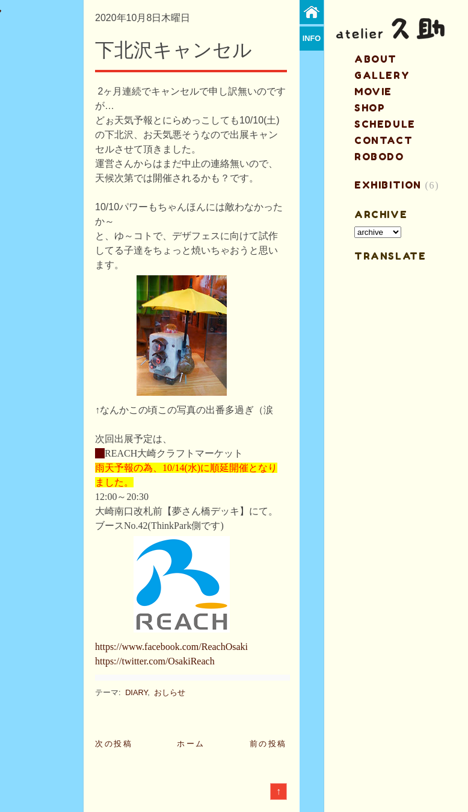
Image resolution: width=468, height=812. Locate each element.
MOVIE (373, 92)
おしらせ (169, 692)
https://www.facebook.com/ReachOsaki (171, 647)
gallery (382, 75)
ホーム (191, 743)
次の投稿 (113, 743)
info (312, 38)
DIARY (136, 692)
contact (383, 140)
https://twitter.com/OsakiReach (155, 661)
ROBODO (379, 157)
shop (369, 108)
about (375, 59)
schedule (385, 124)
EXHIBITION (388, 185)
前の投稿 (268, 743)
